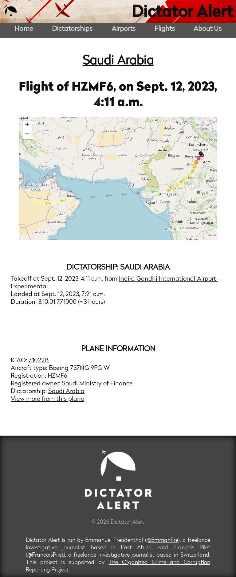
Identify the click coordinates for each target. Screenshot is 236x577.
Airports (124, 29)
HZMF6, (95, 87)
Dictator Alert (182, 13)
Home (23, 29)
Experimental (29, 287)
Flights (165, 29)
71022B (39, 361)
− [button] (27, 134)
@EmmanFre (162, 540)
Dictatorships (72, 29)
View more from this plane (47, 399)
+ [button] (27, 125)
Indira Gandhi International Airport (168, 279)
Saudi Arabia (118, 61)
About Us (208, 29)
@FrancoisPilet (45, 555)
